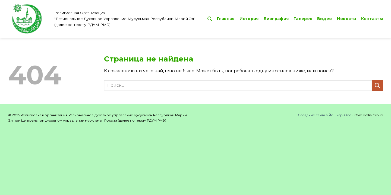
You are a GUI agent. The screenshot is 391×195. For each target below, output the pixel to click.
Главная (226, 18)
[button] (209, 19)
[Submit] (377, 85)
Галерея (303, 18)
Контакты (372, 18)
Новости (346, 18)
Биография (276, 18)
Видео (324, 18)
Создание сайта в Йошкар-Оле (324, 115)
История (249, 18)
